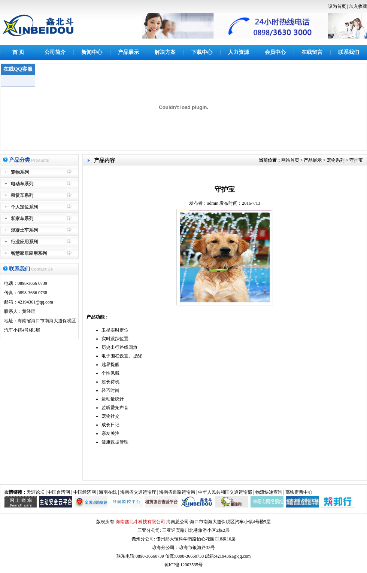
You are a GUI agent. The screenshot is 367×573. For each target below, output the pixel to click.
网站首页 (290, 160)
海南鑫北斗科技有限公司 (140, 521)
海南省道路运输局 (177, 492)
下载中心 (201, 52)
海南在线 (108, 492)
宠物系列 (336, 160)
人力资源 (238, 52)
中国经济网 (84, 492)
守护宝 (356, 160)
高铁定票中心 (298, 492)
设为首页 (337, 6)
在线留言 (311, 52)
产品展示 (128, 52)
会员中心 (275, 52)
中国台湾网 (59, 492)
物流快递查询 (268, 492)
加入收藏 (358, 6)
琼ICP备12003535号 (183, 564)
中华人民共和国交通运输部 (225, 492)
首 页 (18, 52)
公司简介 (55, 52)
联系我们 (348, 52)
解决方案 (165, 52)
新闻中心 (91, 52)
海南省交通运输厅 (138, 492)
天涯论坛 (36, 492)
